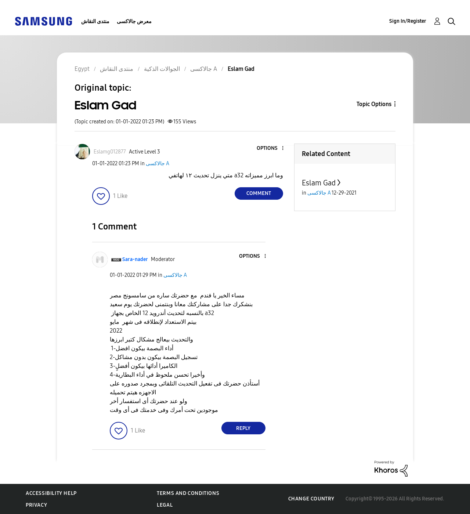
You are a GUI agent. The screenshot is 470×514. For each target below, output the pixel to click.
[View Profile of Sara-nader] (135, 259)
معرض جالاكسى (134, 21)
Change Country (311, 499)
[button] (270, 148)
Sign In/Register (407, 21)
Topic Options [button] (374, 104)
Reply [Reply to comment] (243, 428)
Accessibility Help (51, 493)
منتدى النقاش (95, 21)
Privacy (36, 505)
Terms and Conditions (188, 493)
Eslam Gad (319, 182)
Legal (165, 505)
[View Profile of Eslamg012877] (110, 152)
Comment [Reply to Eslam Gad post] (258, 193)
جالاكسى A (157, 163)
